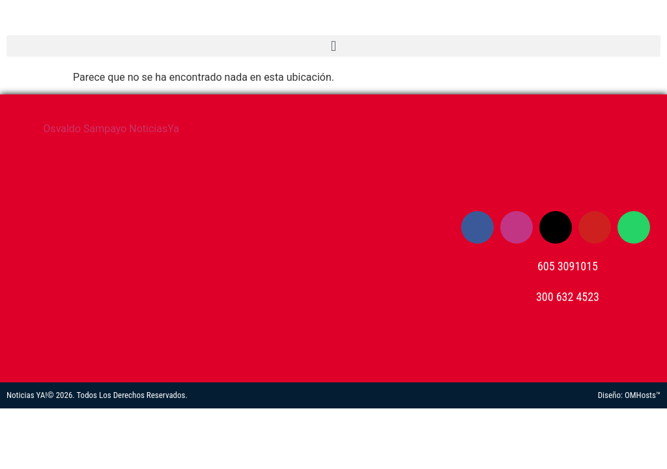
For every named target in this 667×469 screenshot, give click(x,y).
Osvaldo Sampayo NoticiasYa (111, 128)
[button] (333, 46)
